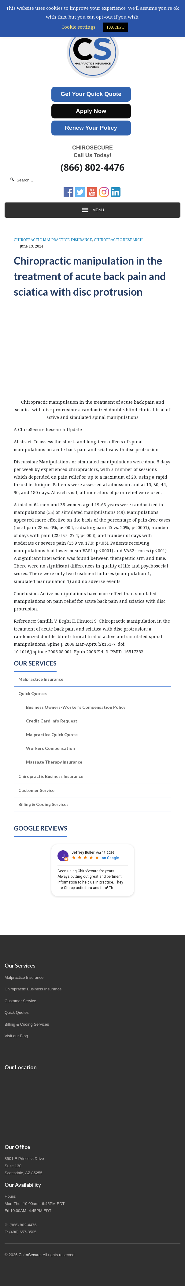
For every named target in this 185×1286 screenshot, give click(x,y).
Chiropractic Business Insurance (50, 776)
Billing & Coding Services (43, 804)
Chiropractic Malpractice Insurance (53, 239)
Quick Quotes (32, 693)
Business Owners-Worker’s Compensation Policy (75, 707)
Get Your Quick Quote (91, 94)
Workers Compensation (50, 748)
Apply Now (91, 111)
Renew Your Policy (91, 128)
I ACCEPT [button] (115, 27)
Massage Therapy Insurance (54, 761)
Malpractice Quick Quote (52, 734)
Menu (92, 210)
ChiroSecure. (30, 1255)
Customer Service (36, 790)
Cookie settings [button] (78, 27)
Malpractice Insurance (40, 679)
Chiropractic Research (118, 239)
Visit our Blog (16, 1036)
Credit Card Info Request (51, 720)
